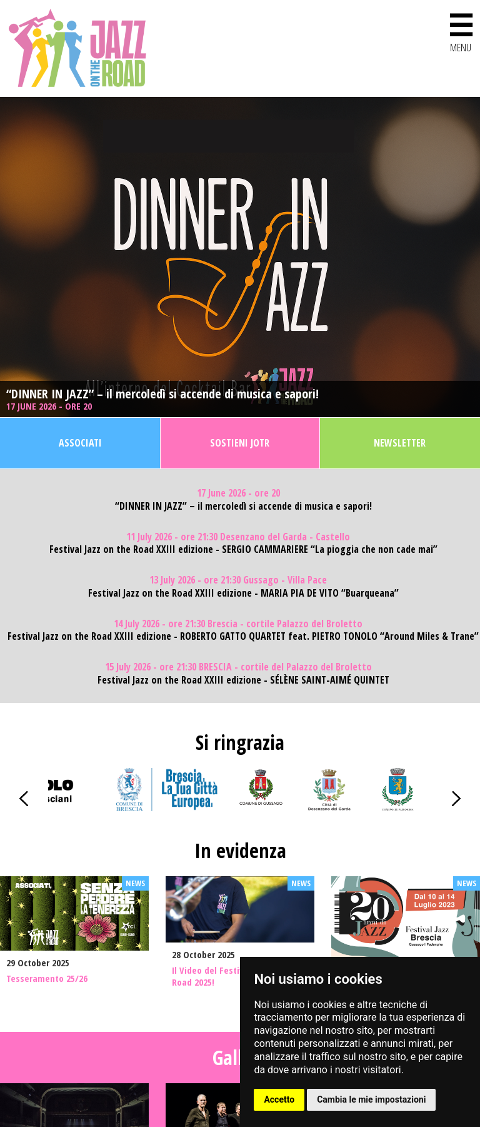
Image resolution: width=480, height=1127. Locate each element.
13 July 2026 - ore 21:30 (238, 580)
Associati (80, 443)
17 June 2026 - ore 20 (50, 406)
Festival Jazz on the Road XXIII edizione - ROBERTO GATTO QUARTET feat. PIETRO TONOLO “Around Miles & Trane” (243, 636)
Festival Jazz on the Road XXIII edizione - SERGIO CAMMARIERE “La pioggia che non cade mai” (243, 549)
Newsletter (400, 443)
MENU (461, 30)
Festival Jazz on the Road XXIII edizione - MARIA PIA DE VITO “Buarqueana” (243, 593)
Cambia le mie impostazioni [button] (371, 1099)
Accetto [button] (279, 1099)
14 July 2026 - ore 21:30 (238, 623)
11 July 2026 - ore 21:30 (238, 536)
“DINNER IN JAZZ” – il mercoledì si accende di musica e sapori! (162, 394)
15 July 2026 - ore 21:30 (238, 667)
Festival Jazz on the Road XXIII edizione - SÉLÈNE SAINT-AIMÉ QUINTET (243, 680)
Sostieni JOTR (239, 443)
